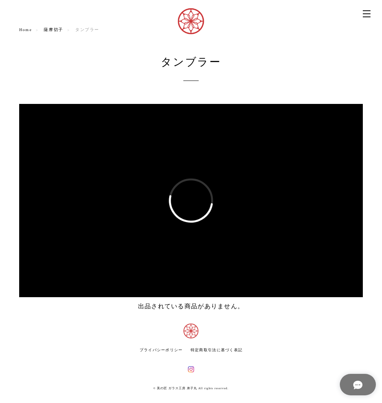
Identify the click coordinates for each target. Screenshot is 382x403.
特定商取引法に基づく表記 (216, 350)
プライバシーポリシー (161, 350)
